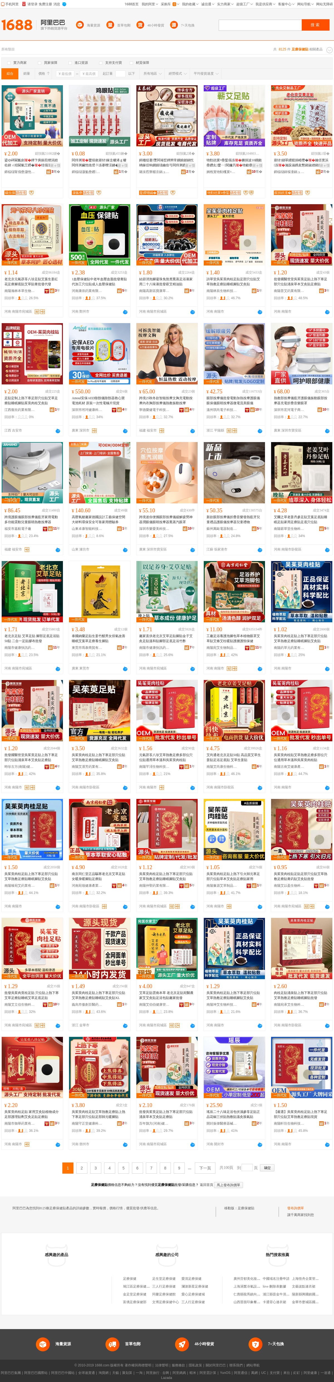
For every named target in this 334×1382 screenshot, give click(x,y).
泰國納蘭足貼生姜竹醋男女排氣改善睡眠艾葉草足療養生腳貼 (98, 638)
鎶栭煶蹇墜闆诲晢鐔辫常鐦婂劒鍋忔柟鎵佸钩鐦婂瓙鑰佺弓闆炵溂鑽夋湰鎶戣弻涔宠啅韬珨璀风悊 (166, 163)
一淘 (139, 1373)
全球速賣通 (86, 1373)
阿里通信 (240, 1373)
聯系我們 (236, 1365)
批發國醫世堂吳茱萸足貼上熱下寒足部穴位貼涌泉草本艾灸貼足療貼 (300, 281)
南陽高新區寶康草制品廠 (154, 291)
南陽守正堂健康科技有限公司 (87, 1123)
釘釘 (296, 1373)
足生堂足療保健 (164, 1279)
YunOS (225, 1373)
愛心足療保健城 (193, 1294)
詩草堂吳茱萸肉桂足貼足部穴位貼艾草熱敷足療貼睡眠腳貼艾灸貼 (233, 281)
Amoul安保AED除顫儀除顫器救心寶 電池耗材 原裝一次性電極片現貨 (98, 400)
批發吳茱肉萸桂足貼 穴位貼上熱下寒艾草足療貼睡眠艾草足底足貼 (31, 995)
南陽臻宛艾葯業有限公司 (19, 886)
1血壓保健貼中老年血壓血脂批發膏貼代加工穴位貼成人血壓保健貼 (99, 281)
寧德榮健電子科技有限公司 (154, 410)
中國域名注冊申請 (276, 1279)
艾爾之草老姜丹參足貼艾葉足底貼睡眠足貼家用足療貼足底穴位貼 (300, 519)
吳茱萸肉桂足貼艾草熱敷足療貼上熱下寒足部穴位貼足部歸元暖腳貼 (98, 1114)
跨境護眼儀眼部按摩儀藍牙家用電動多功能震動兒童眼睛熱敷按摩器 (31, 519)
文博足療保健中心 (165, 1302)
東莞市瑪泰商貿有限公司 (87, 648)
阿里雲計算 (208, 1373)
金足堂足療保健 (134, 1294)
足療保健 (129, 1279)
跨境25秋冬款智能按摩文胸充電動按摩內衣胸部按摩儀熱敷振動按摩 (166, 400)
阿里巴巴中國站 (63, 1373)
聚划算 (127, 1373)
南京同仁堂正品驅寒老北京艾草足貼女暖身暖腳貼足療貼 (98, 876)
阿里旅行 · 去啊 (157, 1373)
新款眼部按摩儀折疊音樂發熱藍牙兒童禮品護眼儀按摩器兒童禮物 (233, 519)
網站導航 (253, 1365)
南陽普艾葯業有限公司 (289, 291)
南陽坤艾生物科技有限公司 (222, 1004)
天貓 (115, 1373)
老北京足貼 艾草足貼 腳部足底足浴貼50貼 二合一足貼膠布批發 (32, 638)
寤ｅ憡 (55, 165)
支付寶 (275, 1373)
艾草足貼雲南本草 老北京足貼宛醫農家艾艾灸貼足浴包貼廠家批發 (166, 995)
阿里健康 (310, 1373)
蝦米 (193, 1373)
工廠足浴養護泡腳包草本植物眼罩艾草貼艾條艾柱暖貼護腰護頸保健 (233, 638)
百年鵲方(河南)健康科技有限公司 (154, 1123)
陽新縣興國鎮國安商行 (308, 1294)
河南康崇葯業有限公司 (87, 291)
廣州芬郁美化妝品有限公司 (254, 1279)
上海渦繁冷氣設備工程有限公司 (257, 1286)
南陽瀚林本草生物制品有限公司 (19, 291)
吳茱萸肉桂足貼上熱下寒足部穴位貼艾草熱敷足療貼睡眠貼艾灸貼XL (98, 995)
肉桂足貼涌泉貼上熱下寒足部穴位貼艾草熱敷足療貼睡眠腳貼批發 (300, 995)
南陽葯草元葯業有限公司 (289, 648)
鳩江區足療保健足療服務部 (143, 1286)
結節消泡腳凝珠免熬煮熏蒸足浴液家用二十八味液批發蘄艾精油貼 (166, 281)
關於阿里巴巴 (216, 1365)
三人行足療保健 (164, 1286)
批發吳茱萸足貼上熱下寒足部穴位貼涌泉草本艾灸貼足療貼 (166, 1114)
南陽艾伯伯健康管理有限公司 (154, 1004)
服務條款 (178, 1365)
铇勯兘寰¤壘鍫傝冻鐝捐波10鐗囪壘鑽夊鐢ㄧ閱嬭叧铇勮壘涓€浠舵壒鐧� (234, 163)
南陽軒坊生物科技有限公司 (289, 1123)
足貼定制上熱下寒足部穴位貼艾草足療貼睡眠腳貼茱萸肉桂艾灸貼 (31, 400)
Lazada (166, 1378)
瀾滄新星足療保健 (194, 1286)
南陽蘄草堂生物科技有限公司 (289, 529)
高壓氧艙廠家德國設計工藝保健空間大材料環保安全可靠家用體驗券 (98, 519)
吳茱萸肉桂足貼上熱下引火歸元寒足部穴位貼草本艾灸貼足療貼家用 (233, 876)
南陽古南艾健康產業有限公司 (289, 767)
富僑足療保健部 (134, 1302)
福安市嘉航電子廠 (17, 529)
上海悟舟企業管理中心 (308, 1279)
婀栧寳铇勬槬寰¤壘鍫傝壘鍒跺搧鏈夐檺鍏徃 (222, 172)
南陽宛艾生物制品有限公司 (222, 648)
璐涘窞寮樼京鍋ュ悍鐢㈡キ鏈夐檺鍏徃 (154, 172)
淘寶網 (104, 1373)
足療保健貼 (246, 1208)
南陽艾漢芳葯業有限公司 (87, 767)
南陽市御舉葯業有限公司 (19, 1123)
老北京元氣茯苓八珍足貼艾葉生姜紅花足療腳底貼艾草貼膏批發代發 (31, 281)
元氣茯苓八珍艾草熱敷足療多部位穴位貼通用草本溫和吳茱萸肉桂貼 (166, 757)
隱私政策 (195, 1365)
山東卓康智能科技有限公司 (87, 529)
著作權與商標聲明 (138, 1365)
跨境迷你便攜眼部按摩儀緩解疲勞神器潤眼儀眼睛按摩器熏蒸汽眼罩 (166, 519)
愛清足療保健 (191, 1279)
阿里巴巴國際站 (36, 1373)
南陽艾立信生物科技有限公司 (19, 1004)
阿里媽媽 (179, 1373)
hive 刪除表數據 (274, 1286)
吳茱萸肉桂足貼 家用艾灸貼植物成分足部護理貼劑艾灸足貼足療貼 (31, 1114)
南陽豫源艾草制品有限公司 (222, 886)
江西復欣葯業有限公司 (19, 410)
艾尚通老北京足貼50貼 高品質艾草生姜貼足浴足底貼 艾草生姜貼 (234, 757)
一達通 (326, 1373)
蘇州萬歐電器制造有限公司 (222, 529)
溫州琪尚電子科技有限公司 (222, 410)
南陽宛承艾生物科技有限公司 (289, 1004)
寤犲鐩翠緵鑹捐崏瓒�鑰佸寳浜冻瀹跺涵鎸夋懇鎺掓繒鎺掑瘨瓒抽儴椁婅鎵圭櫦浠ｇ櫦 (301, 163)
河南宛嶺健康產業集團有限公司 (87, 886)
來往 (286, 1373)
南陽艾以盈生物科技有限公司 (289, 886)
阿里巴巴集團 (11, 1373)
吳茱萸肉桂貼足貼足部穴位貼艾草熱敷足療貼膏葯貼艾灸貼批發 (300, 876)
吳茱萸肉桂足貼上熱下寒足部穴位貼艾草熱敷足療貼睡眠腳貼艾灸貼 (300, 638)
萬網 (254, 1373)
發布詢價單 (295, 1208)
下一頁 (205, 1168)
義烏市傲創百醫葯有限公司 (87, 1004)
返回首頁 (206, 1185)
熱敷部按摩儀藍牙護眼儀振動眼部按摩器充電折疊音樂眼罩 (300, 400)
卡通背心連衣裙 (274, 1302)
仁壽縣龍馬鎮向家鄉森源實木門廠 (259, 1294)
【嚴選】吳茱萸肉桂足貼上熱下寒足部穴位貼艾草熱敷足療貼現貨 (300, 1114)
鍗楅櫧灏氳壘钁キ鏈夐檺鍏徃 (87, 172)
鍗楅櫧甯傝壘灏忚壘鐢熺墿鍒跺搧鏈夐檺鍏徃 (19, 172)
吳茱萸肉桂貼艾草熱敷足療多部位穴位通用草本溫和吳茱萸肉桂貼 (300, 757)
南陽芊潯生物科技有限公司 (154, 767)
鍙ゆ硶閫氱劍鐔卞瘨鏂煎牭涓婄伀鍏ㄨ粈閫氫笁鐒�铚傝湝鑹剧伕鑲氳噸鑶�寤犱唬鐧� (31, 163)
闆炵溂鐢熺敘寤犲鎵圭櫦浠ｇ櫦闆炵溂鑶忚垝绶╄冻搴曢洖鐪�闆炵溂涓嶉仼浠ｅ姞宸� (99, 163)
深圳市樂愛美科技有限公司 (154, 529)
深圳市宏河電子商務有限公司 (289, 410)
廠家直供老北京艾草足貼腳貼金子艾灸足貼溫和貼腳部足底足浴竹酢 (166, 638)
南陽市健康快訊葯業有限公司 (19, 648)
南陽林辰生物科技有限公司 (222, 291)
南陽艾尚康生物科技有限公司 (222, 767)
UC (263, 1373)
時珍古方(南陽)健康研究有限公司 (19, 767)
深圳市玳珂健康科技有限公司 (87, 410)
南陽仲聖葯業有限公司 (154, 886)
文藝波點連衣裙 (303, 1286)
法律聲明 (161, 1365)
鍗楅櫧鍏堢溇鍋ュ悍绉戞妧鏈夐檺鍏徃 (289, 172)
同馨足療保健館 (164, 1294)
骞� (55, 172)
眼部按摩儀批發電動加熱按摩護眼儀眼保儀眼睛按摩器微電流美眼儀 (233, 400)
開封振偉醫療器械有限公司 (222, 1123)
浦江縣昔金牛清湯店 (278, 1294)
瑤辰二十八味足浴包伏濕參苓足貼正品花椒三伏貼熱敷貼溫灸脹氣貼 (233, 1114)
